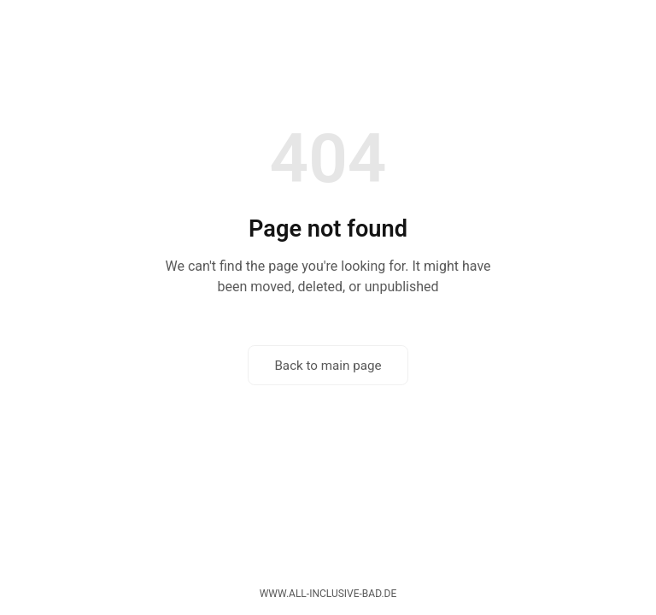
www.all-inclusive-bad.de (328, 594)
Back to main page (327, 365)
